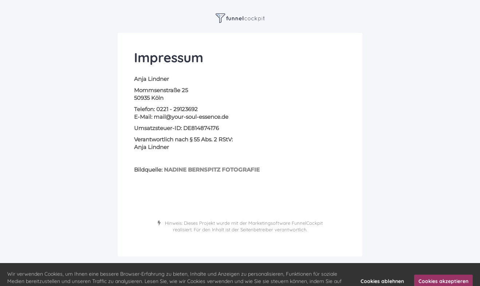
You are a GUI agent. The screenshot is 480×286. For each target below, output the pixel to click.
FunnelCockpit (307, 223)
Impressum (234, 267)
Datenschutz (260, 267)
